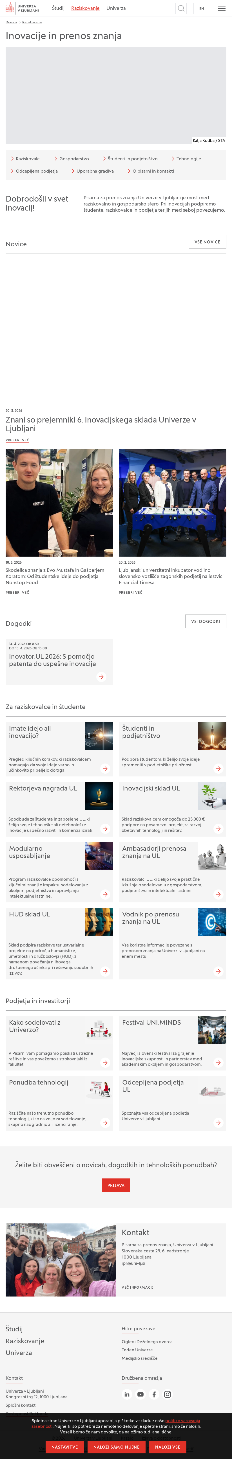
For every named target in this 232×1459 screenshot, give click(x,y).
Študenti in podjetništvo (129, 158)
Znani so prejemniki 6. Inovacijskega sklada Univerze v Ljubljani (101, 425)
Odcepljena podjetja (33, 171)
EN (201, 9)
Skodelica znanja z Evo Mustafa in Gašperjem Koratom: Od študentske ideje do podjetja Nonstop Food (55, 576)
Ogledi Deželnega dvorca (147, 1342)
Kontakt (136, 1233)
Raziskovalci (25, 158)
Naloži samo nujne (116, 1447)
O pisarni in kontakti (150, 171)
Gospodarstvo (71, 158)
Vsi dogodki (205, 622)
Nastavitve (65, 1447)
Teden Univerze (137, 1350)
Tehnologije (185, 158)
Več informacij (138, 1287)
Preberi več (17, 440)
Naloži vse (167, 1447)
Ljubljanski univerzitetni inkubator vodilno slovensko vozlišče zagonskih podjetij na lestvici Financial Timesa (171, 576)
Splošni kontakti (21, 1406)
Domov (11, 22)
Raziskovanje (85, 8)
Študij (58, 8)
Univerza (116, 8)
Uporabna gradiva (92, 171)
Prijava (116, 1186)
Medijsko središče (140, 1359)
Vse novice (207, 242)
